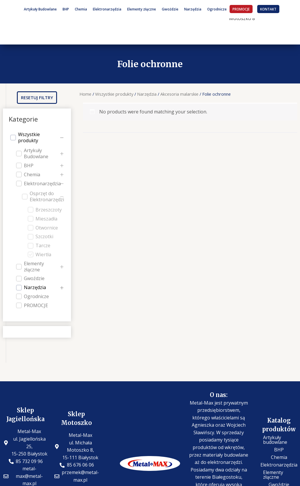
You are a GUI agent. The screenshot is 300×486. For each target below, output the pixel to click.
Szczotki (44, 237)
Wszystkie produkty (29, 137)
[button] (37, 97)
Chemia (81, 9)
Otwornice (46, 228)
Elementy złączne (141, 9)
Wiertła (43, 255)
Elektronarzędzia (107, 9)
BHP (66, 9)
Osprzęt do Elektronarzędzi (47, 197)
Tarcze (42, 246)
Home (85, 94)
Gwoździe (170, 9)
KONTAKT (268, 9)
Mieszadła (46, 219)
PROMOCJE (241, 9)
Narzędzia (192, 9)
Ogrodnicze (217, 9)
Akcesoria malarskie (179, 94)
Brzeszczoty (48, 210)
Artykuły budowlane (275, 439)
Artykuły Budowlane (40, 9)
